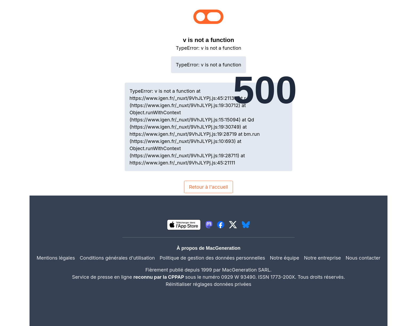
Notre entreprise (322, 258)
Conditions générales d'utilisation (117, 258)
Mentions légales (56, 258)
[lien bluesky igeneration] (246, 224)
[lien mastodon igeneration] (209, 224)
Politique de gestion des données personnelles (212, 258)
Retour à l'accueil (208, 187)
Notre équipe (284, 258)
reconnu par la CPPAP (159, 277)
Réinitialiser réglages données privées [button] (208, 284)
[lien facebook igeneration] (220, 224)
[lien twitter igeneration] (233, 224)
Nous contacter (363, 258)
